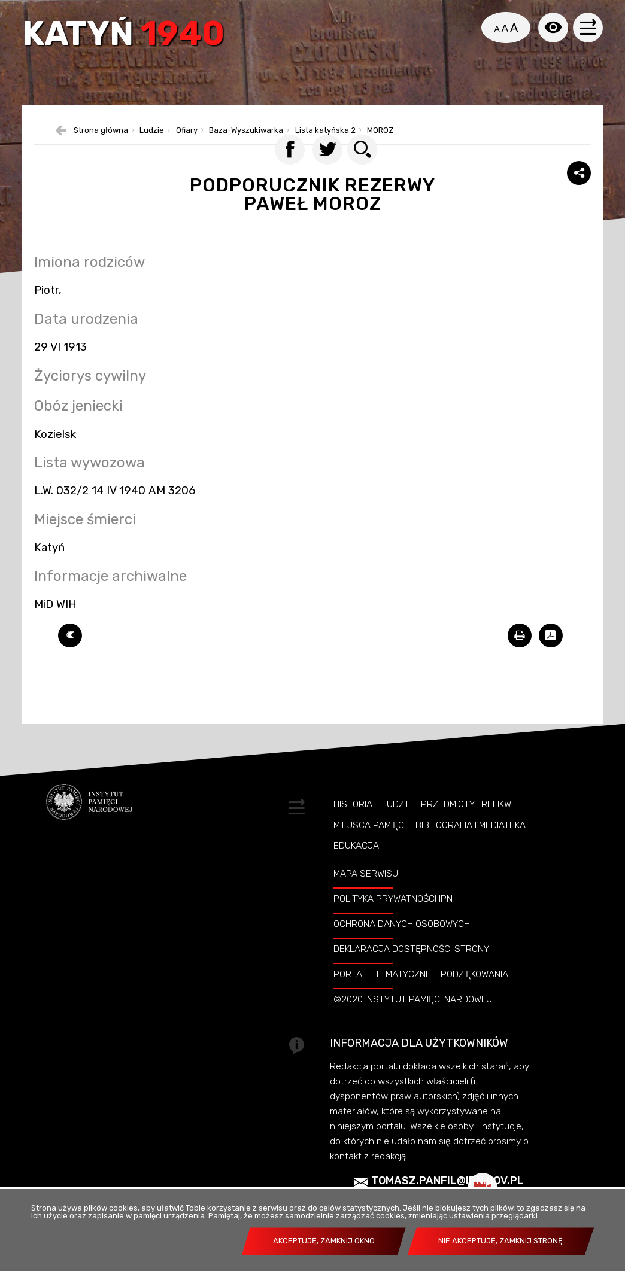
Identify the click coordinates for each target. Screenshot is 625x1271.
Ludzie (396, 830)
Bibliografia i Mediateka (470, 851)
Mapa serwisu (365, 900)
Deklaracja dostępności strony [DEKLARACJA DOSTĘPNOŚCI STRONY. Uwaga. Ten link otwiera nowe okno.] (411, 975)
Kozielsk (55, 460)
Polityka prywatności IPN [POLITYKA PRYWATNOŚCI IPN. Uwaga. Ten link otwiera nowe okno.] (393, 925)
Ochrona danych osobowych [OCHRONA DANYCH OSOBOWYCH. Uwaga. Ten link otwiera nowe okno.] (401, 950)
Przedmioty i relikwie (469, 830)
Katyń (127, 37)
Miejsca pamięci (369, 851)
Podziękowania (474, 1000)
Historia (352, 830)
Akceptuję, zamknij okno (324, 1240)
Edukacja (356, 871)
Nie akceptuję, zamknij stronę (500, 1240)
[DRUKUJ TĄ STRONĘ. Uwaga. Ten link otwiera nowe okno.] (520, 662)
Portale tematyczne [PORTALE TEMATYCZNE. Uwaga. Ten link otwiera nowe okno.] (382, 1000)
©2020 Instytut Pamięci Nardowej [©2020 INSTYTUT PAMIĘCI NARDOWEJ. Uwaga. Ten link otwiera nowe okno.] (412, 1025)
